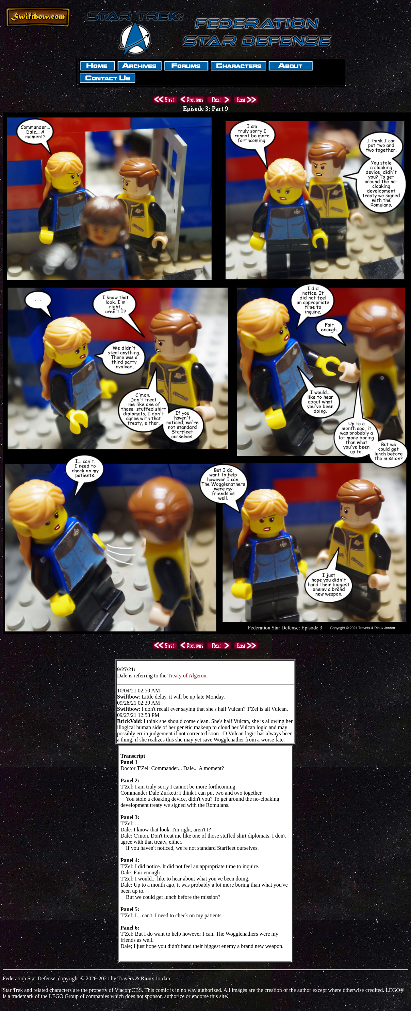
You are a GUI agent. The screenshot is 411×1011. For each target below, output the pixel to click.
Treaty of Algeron (187, 675)
